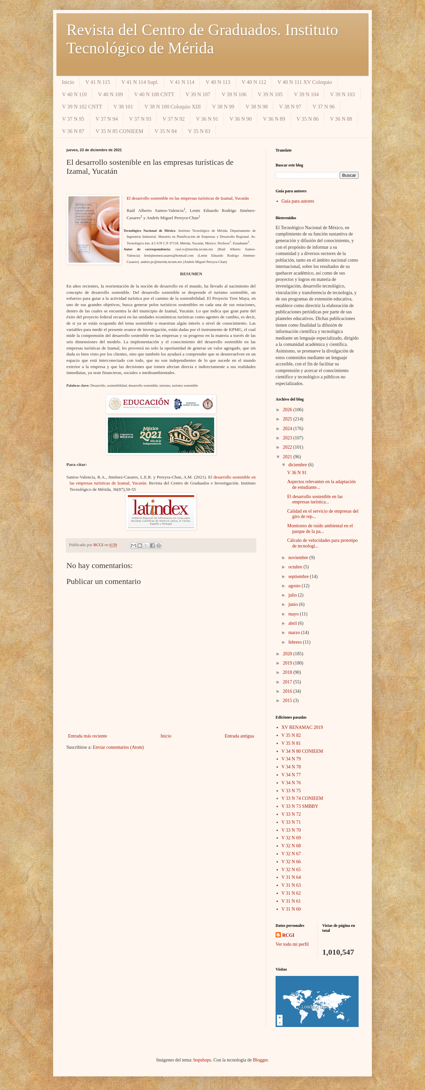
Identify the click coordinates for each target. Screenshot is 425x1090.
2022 (288, 447)
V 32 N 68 (291, 845)
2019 (288, 663)
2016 (288, 691)
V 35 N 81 (291, 743)
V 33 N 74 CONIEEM (302, 798)
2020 (288, 653)
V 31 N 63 (291, 885)
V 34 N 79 (291, 758)
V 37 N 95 (73, 119)
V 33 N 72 (291, 814)
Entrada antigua (239, 736)
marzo (294, 632)
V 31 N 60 (291, 909)
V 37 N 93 (140, 119)
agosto (294, 585)
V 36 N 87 (73, 131)
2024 (288, 428)
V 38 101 (123, 106)
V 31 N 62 (291, 893)
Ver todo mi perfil (292, 944)
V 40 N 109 (110, 94)
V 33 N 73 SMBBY (300, 806)
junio (293, 604)
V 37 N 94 (107, 119)
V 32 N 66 (291, 861)
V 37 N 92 (173, 119)
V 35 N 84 (166, 131)
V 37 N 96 (323, 106)
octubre (295, 566)
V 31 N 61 (291, 901)
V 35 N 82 (291, 735)
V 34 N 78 (291, 766)
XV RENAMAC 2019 (302, 727)
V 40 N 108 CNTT (154, 94)
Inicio (68, 82)
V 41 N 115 (97, 82)
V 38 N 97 (290, 106)
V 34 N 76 (291, 782)
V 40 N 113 (218, 82)
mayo (294, 613)
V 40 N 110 (74, 94)
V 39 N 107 (198, 94)
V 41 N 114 (182, 82)
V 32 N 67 (291, 853)
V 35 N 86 (308, 119)
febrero (295, 642)
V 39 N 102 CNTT (82, 106)
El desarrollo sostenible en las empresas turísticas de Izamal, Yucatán (188, 198)
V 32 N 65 (291, 869)
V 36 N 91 (207, 119)
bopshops (202, 1060)
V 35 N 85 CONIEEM (119, 131)
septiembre (299, 576)
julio (293, 595)
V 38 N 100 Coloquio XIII (172, 106)
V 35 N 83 (199, 131)
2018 (288, 672)
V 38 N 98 (257, 106)
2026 (288, 409)
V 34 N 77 (291, 774)
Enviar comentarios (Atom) (118, 747)
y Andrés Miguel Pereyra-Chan (170, 217)
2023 (288, 437)
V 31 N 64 (291, 877)
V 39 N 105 (270, 94)
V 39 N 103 (342, 94)
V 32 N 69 (291, 837)
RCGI (288, 935)
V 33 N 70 (291, 830)
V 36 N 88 (341, 119)
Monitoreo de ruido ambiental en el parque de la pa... (320, 528)
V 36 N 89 (274, 119)
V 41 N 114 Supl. (140, 82)
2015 (288, 700)
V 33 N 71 (291, 822)
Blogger (260, 1060)
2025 (288, 419)
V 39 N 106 (233, 94)
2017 (288, 681)
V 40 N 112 (254, 82)
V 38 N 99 (223, 106)
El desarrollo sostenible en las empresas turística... (315, 499)
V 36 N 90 (240, 119)
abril (293, 623)
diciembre (298, 464)
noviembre (298, 557)
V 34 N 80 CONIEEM (302, 751)
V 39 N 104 (306, 94)
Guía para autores (298, 201)
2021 (288, 456)
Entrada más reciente (87, 736)
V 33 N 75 (291, 790)
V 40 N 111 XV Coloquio (305, 82)
